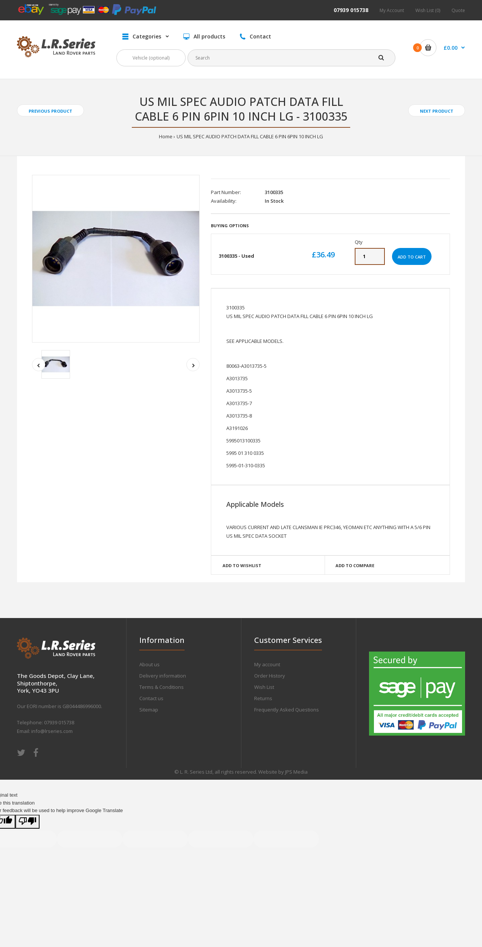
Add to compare (355, 565)
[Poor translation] (27, 822)
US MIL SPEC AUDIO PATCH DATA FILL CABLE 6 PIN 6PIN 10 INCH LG (250, 136)
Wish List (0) (427, 10)
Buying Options (230, 225)
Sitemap (148, 709)
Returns (263, 698)
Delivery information (162, 675)
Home (165, 136)
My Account (392, 10)
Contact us (151, 698)
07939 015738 (351, 10)
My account (267, 664)
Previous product (50, 111)
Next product (436, 111)
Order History (269, 675)
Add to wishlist (242, 565)
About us (149, 664)
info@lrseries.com (52, 731)
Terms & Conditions (161, 687)
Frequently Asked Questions (286, 709)
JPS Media (296, 771)
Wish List (264, 687)
